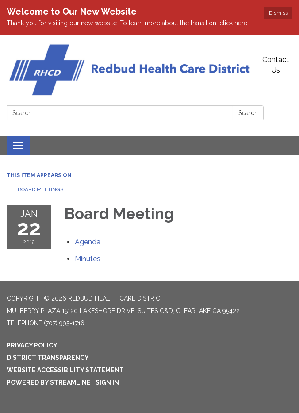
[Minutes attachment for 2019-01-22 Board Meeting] (87, 259)
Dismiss (278, 13)
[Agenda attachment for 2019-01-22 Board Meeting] (87, 242)
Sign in (107, 382)
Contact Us (275, 64)
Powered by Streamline (49, 382)
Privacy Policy (32, 345)
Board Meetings (40, 189)
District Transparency (48, 357)
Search (248, 112)
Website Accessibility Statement (65, 370)
